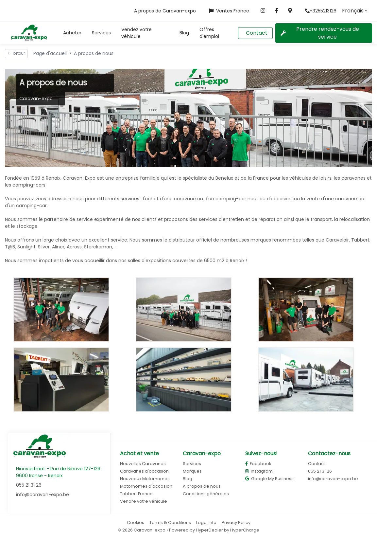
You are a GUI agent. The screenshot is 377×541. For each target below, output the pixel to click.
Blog (184, 32)
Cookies (135, 522)
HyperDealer (209, 530)
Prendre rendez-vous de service (320, 33)
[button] (72, 33)
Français (353, 10)
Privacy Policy (236, 522)
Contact (256, 33)
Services (101, 32)
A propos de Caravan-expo (165, 11)
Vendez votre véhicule (136, 33)
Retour (16, 53)
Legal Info (206, 522)
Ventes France (229, 11)
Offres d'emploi (209, 33)
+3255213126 (320, 11)
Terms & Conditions (170, 522)
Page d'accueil (50, 53)
